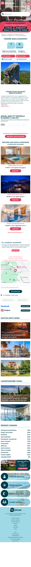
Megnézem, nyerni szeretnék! (15, 136)
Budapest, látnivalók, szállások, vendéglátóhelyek (15, 260)
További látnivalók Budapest (16, 257)
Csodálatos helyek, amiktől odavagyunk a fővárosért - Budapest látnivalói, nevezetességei (15, 354)
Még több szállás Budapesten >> (15, 232)
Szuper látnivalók (6, 432)
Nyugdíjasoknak (20, 28)
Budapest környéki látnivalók (15, 258)
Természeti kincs (22, 52)
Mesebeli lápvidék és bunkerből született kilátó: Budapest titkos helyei (13, 373)
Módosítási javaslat (22, 300)
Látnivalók (15, 527)
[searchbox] (15, 14)
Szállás (15, 525)
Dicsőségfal (15, 6)
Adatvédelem (15, 533)
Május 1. (15, 30)
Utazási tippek (10, 332)
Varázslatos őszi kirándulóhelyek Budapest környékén (14, 336)
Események (4, 452)
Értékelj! (10, 20)
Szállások (14, 414)
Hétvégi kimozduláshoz (17, 331)
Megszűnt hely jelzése (8, 300)
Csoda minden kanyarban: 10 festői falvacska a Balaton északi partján (14, 399)
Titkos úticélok (10, 368)
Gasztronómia (5, 448)
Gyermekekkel (6, 437)
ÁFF (15, 532)
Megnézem (15, 171)
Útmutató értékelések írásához (15, 537)
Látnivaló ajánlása (15, 521)
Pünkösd (24, 30)
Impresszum (15, 541)
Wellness (6, 30)
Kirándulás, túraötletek (9, 439)
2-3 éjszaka (9, 28)
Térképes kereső (20, 20)
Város (15, 529)
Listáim (21, 6)
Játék (8, 6)
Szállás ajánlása (15, 518)
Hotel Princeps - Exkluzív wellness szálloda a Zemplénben (14, 418)
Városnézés (9, 349)
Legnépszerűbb (17, 395)
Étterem (15, 523)
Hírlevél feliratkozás (15, 539)
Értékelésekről (15, 535)
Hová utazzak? (5, 441)
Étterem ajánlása (15, 520)
